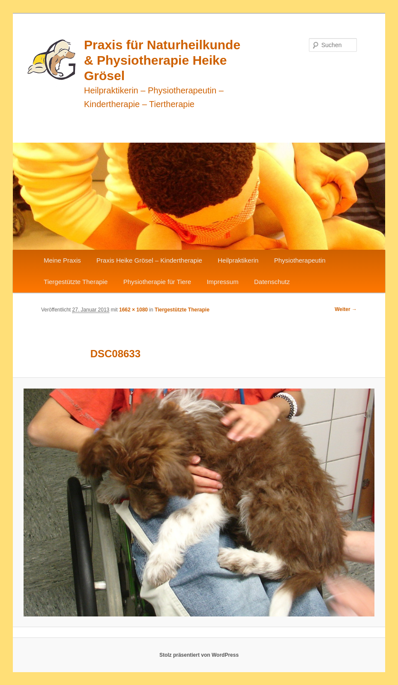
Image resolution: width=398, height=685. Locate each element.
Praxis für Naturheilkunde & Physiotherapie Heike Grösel (162, 60)
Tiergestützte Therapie (76, 281)
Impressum (222, 281)
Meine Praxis (62, 260)
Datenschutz (272, 281)
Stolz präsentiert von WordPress (199, 655)
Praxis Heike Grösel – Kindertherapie (149, 260)
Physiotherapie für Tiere (157, 281)
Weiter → (346, 309)
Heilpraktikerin (238, 260)
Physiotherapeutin (300, 260)
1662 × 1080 (133, 310)
